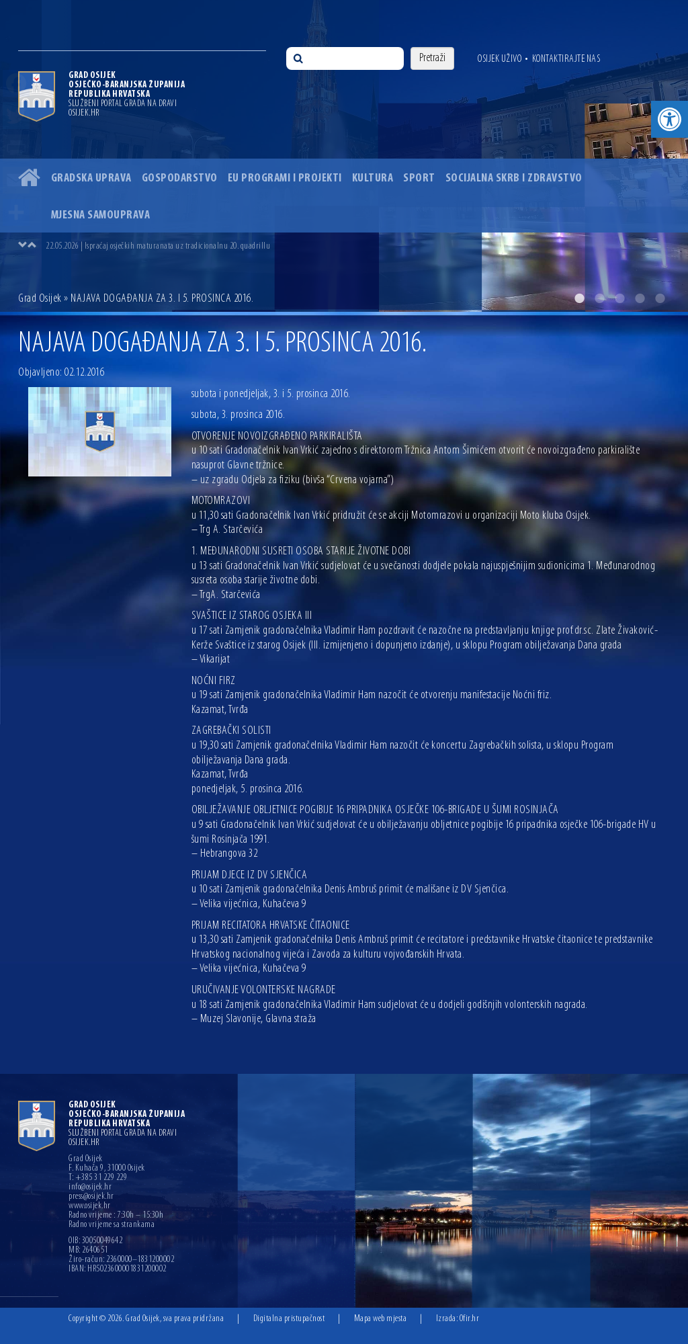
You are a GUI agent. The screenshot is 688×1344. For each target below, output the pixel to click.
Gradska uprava (91, 178)
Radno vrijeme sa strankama (112, 1225)
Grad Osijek (40, 298)
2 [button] (599, 298)
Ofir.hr (470, 1319)
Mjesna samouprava (100, 215)
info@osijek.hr (90, 1187)
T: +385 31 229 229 (98, 1178)
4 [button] (639, 298)
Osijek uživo (499, 59)
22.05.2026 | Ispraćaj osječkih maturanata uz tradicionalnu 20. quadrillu (158, 246)
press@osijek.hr (91, 1197)
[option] (344, 156)
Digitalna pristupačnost (289, 1319)
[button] (669, 119)
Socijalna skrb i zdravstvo (514, 178)
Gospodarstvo (180, 178)
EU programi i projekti (285, 178)
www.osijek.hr (90, 1206)
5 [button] (659, 298)
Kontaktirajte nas (566, 59)
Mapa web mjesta (380, 1319)
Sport (419, 178)
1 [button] (579, 298)
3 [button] (619, 298)
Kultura (373, 178)
